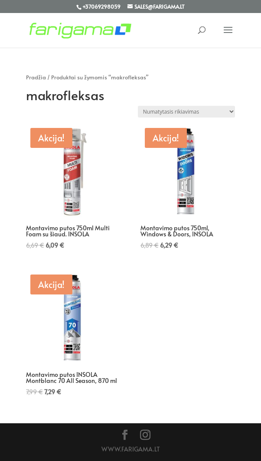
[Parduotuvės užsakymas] (186, 112)
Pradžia (36, 77)
